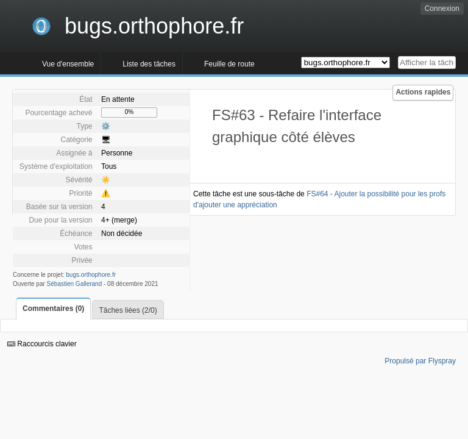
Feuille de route (229, 64)
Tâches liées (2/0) (128, 310)
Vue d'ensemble (68, 64)
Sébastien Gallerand (74, 283)
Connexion (442, 8)
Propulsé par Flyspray (420, 361)
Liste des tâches (149, 64)
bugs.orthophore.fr (91, 274)
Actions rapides (422, 92)
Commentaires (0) (53, 308)
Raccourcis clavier (42, 344)
